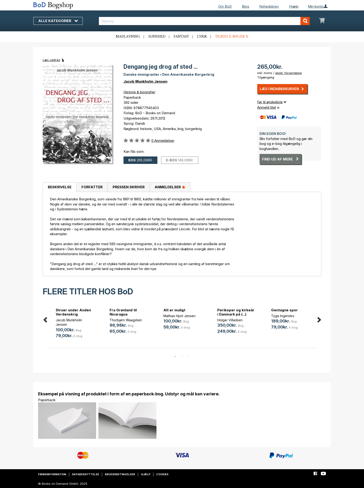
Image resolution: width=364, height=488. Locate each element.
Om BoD (225, 6)
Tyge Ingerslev (282, 316)
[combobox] (204, 21)
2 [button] (182, 356)
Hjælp (294, 6)
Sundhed (157, 36)
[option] (74, 324)
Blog (245, 6)
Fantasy (181, 36)
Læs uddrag (51, 60)
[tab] (59, 187)
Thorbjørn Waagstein (126, 320)
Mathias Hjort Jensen (179, 316)
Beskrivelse (60, 187)
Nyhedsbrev (269, 6)
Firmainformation (52, 474)
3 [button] (189, 356)
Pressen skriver (129, 187)
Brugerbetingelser (120, 474)
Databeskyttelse (85, 474)
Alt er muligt (174, 310)
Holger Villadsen (230, 320)
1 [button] (175, 356)
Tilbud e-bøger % (231, 36)
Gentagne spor (284, 310)
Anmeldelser (170, 186)
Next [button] (319, 319)
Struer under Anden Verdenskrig (73, 312)
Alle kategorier (58, 21)
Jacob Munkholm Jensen (145, 81)
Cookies (162, 474)
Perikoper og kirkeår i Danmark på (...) (235, 312)
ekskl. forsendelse (288, 73)
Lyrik (202, 36)
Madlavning (128, 36)
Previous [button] (45, 319)
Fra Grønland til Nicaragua (123, 312)
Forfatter (92, 187)
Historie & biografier (139, 92)
